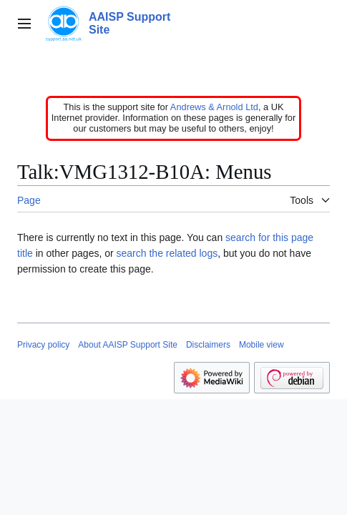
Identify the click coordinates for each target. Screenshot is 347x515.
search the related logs (167, 253)
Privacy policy (43, 345)
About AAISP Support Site (127, 345)
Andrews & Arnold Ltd (214, 107)
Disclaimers (208, 345)
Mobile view (261, 345)
